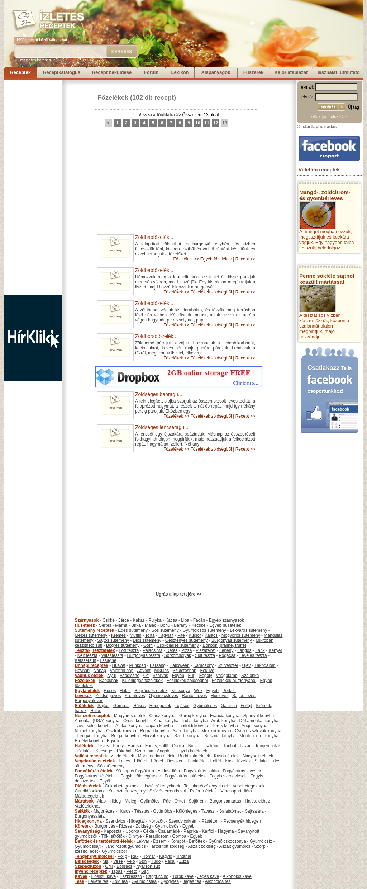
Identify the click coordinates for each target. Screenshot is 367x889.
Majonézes (104, 811)
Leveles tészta (253, 655)
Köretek (83, 826)
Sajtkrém (197, 801)
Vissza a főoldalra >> (160, 114)
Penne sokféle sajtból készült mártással (326, 279)
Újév (246, 665)
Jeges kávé (208, 876)
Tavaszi (208, 811)
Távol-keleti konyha (93, 725)
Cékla (148, 831)
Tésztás (141, 811)
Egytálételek (87, 690)
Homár (148, 856)
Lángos (244, 650)
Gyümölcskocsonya (227, 841)
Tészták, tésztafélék (95, 650)
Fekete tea (98, 881)
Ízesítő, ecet (86, 851)
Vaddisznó (129, 675)
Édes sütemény (133, 630)
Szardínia (144, 750)
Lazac (245, 745)
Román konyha (154, 730)
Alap (101, 801)
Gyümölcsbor (114, 851)
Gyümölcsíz (261, 841)
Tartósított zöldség (166, 846)
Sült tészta (205, 655)
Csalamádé (169, 831)
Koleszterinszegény (127, 791)
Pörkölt (229, 690)
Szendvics (115, 821)
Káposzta (112, 831)
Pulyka (155, 620)
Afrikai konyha (128, 725)
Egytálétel (196, 760)
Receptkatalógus (61, 72)
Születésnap (184, 670)
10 (197, 123)
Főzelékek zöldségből (211, 292)
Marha (121, 625)
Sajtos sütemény (113, 640)
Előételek (84, 705)
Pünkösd (137, 665)
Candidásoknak (90, 791)
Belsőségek (87, 861)
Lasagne (108, 660)
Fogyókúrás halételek (185, 776)
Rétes (171, 650)
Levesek (83, 695)
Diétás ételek (88, 786)
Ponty (118, 745)
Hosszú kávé (103, 876)
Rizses (125, 826)
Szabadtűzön (88, 866)
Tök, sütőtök (112, 836)
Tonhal (229, 745)
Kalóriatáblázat (291, 72)
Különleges (186, 811)
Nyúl (111, 675)
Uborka (132, 831)
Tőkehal (124, 750)
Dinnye (135, 836)
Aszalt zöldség (201, 846)
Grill (109, 866)
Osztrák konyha (121, 730)
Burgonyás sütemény (231, 640)
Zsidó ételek (122, 755)
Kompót (177, 841)
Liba (185, 620)
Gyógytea (170, 881)
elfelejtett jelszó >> (329, 116)
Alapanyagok (215, 72)
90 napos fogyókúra (135, 770)
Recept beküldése (112, 72)
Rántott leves (194, 695)
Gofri (148, 645)
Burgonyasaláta (90, 816)
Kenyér (275, 650)
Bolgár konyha (125, 735)
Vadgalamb (227, 675)
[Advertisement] (33, 187)
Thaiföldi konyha (192, 725)
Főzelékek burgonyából (234, 680)
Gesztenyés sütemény (186, 640)
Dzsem (159, 841)
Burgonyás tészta (143, 655)
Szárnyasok (87, 620)
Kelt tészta (87, 655)
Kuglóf (195, 635)
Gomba (179, 836)
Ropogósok (160, 705)
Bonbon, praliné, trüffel (224, 645)
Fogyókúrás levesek (242, 770)
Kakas (139, 620)
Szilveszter (228, 665)
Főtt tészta (129, 650)
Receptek (20, 72)
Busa (193, 745)
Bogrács (124, 866)
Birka (136, 625)
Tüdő (156, 861)
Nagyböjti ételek (258, 755)
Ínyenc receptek (91, 871)
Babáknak (108, 680)
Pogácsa (227, 655)
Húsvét (118, 665)
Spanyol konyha (258, 715)
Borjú (165, 625)
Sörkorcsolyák (177, 655)
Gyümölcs (149, 801)
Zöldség (143, 826)
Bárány (180, 625)
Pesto (131, 871)
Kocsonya (180, 690)
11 (206, 123)
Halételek (84, 745)
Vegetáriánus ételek (95, 760)
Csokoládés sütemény (178, 645)
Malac (150, 625)
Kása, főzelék (238, 760)
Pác (167, 801)
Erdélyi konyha (89, 740)
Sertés (105, 625)
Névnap (82, 670)
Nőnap (100, 670)
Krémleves (135, 695)
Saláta (260, 760)
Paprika (191, 831)
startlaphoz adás (317, 126)
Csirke (109, 620)
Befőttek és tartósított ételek (104, 841)
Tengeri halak (268, 745)
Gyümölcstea (144, 881)
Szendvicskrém (182, 821)
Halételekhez (257, 801)
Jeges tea (192, 881)
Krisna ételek (226, 755)
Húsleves (219, 695)
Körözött (157, 821)
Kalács (211, 635)
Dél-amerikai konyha (258, 720)
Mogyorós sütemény (240, 635)
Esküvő (207, 670)
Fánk (260, 650)
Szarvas (160, 675)
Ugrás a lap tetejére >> (178, 594)
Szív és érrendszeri (167, 791)
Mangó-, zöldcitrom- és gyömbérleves (325, 195)
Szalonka (250, 675)
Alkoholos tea (218, 881)
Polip (122, 856)
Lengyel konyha (92, 735)
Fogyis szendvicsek (228, 776)
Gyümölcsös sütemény (204, 630)
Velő (131, 861)
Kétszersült (85, 660)
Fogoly (205, 675)
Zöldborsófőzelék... (156, 336)
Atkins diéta (169, 770)
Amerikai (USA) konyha (97, 720)
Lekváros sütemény (248, 630)
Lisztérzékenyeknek (161, 786)
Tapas (117, 871)
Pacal (170, 861)
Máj (106, 861)
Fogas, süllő (156, 745)
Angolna (165, 750)
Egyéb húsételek (225, 625)
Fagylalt (165, 635)
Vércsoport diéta (236, 791)
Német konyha (89, 730)
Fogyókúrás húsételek (96, 776)
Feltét (215, 760)
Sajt (145, 871)
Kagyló (165, 856)
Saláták (84, 750)
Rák (134, 856)
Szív (143, 861)
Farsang (158, 665)
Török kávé (182, 876)
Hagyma (226, 831)
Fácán (199, 620)
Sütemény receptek (94, 630)
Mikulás (161, 670)
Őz (146, 675)
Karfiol (208, 831)
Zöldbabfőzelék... (154, 237)
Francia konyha (224, 715)
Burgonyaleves (89, 700)
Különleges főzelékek (142, 680)
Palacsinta (152, 650)
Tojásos (182, 705)
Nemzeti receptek (92, 715)
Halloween (180, 665)
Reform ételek (203, 791)
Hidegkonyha (88, 821)
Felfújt (246, 705)
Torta (150, 635)
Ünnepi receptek (91, 665)
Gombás (121, 705)
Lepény (226, 650)
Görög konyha (192, 715)
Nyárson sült (148, 866)
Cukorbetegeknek (122, 786)
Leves (103, 745)
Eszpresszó (131, 876)
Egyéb (178, 675)
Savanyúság (87, 831)
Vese (118, 861)
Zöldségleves (108, 695)
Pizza (186, 650)
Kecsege (104, 750)
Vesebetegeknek (248, 786)
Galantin (229, 705)
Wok (198, 690)
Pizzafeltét (205, 650)
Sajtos (103, 705)
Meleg (131, 801)
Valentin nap (122, 670)
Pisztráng (211, 745)
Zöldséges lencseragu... (162, 427)
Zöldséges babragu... (158, 394)
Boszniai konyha (219, 735)
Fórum (151, 72)
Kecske (198, 625)
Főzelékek (112, 97)
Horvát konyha (156, 735)
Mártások (84, 801)
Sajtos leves (244, 695)
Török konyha (225, 725)
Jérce (124, 620)
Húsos (110, 690)
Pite (181, 635)
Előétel (140, 760)
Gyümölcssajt (88, 846)
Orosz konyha (136, 720)
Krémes (118, 635)
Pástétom (210, 821)
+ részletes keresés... (35, 60)
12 (215, 123)
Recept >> (245, 259)
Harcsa (134, 745)
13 (224, 123)
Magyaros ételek (130, 715)
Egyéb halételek (192, 750)
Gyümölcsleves (163, 695)
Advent (143, 670)
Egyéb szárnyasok (226, 620)
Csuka (178, 745)
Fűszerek (253, 72)
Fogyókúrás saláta (201, 770)
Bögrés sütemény (122, 645)
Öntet (180, 801)
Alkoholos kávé (237, 876)
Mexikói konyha (216, 730)
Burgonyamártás (225, 801)
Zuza (184, 861)
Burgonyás (105, 826)
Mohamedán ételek (156, 755)
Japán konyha (159, 725)
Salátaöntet (230, 811)
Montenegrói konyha (258, 735)
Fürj (191, 675)
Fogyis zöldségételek (141, 776)
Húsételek (85, 625)
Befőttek (197, 841)
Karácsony (203, 665)
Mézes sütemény (91, 635)
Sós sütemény (165, 630)
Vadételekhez (88, 806)
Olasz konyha (162, 715)
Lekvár (143, 841)
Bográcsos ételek (150, 690)
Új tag (353, 107)
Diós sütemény (147, 640)
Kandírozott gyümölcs (125, 846)
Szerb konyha (187, 735)
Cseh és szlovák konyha (258, 730)
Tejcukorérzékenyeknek (206, 786)
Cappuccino (157, 876)
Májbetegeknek (89, 796)
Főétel (157, 760)
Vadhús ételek (89, 675)
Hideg (115, 801)
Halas (125, 690)
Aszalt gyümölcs (235, 846)
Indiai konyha (195, 720)
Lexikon (180, 72)
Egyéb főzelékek (216, 259)
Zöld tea (120, 881)
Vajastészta (112, 655)
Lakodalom (265, 665)
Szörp (259, 846)
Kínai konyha (166, 720)
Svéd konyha (185, 730)
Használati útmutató (337, 72)
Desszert (175, 760)
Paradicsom (157, 836)
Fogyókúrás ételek (94, 770)
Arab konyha (223, 720)
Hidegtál (137, 821)
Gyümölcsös (205, 705)
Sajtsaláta (254, 811)
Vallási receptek (91, 755)
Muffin (135, 635)
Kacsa (171, 620)
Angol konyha (255, 725)
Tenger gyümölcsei (94, 856)
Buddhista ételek (194, 755)
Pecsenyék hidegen (242, 821)
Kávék (81, 876)
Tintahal (183, 856)
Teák (79, 881)
